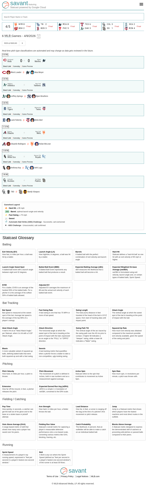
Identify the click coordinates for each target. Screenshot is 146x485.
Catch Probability (83, 424)
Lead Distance (82, 407)
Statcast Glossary (18, 237)
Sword (11, 219)
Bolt (41, 452)
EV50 (4, 285)
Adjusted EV (44, 285)
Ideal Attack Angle (10, 328)
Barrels (79, 252)
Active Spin (80, 371)
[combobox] (73, 16)
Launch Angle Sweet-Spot (13, 267)
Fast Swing (13, 215)
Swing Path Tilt (82, 328)
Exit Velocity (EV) (9, 252)
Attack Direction (46, 328)
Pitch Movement (46, 371)
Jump (114, 407)
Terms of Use (52, 476)
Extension (6, 386)
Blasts (5, 349)
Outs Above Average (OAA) (14, 424)
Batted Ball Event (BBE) (49, 267)
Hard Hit (12, 208)
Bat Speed (6, 310)
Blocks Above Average (121, 424)
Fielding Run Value (47, 424)
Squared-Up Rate (119, 328)
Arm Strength (44, 407)
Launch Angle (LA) (47, 252)
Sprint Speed (7, 452)
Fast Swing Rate (46, 310)
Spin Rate (116, 371)
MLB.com (95, 476)
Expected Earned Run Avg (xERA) (53, 386)
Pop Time (6, 407)
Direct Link (7, 66)
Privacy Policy (67, 476)
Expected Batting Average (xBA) (89, 267)
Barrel (13, 212)
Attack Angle (117, 310)
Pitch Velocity (8, 371)
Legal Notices (82, 476)
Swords (42, 349)
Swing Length (82, 310)
